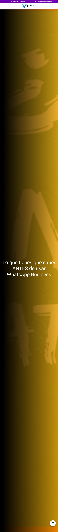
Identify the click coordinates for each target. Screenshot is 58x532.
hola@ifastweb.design (44, 1)
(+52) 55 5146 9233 (19, 1)
